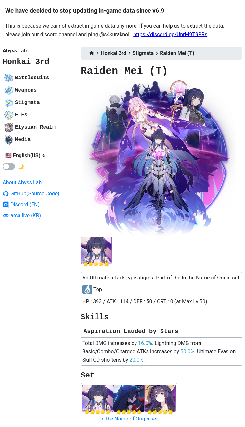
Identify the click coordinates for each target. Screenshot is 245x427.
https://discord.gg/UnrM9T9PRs (170, 34)
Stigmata (143, 53)
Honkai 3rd (26, 61)
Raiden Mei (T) (177, 53)
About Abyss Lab (22, 182)
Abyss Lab (15, 51)
